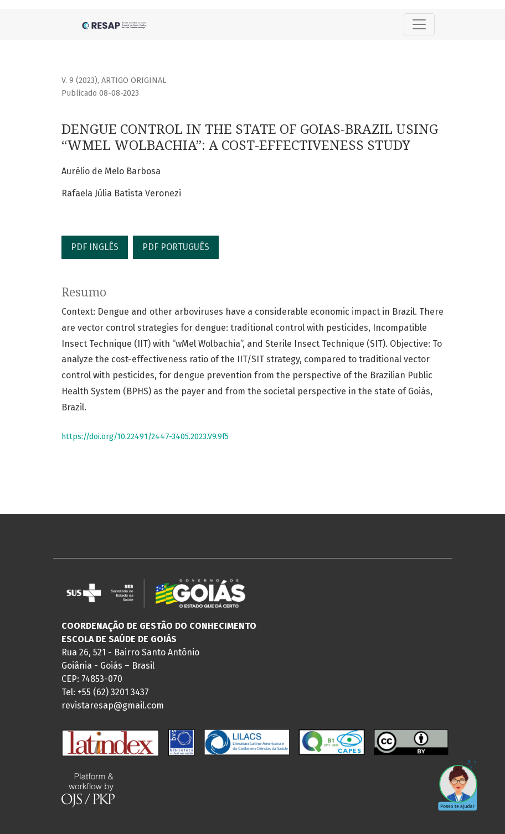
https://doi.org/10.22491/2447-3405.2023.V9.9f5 (145, 436)
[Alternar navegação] (419, 24)
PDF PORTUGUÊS (175, 247)
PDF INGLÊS (94, 247)
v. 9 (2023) (79, 80)
